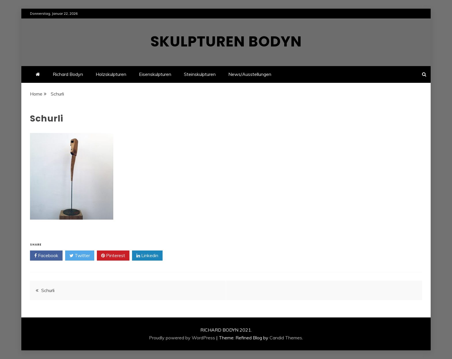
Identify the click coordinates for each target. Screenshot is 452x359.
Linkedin (147, 256)
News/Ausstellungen (249, 74)
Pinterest (113, 256)
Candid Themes (286, 338)
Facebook (46, 256)
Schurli (47, 290)
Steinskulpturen (200, 74)
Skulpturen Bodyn (226, 41)
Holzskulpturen (111, 74)
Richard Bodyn (68, 74)
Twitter (79, 256)
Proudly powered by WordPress (182, 338)
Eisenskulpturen (155, 74)
